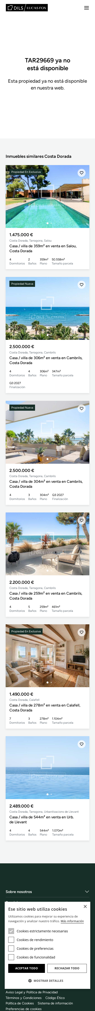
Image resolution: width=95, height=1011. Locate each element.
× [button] (85, 907)
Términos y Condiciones (24, 998)
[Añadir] (82, 173)
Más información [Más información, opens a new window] (72, 921)
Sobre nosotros (19, 891)
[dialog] (47, 945)
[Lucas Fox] (27, 8)
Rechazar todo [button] (67, 968)
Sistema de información (55, 1003)
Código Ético (55, 998)
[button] (47, 980)
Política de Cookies (20, 1003)
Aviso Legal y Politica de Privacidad (32, 992)
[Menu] (86, 8)
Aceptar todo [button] (26, 968)
